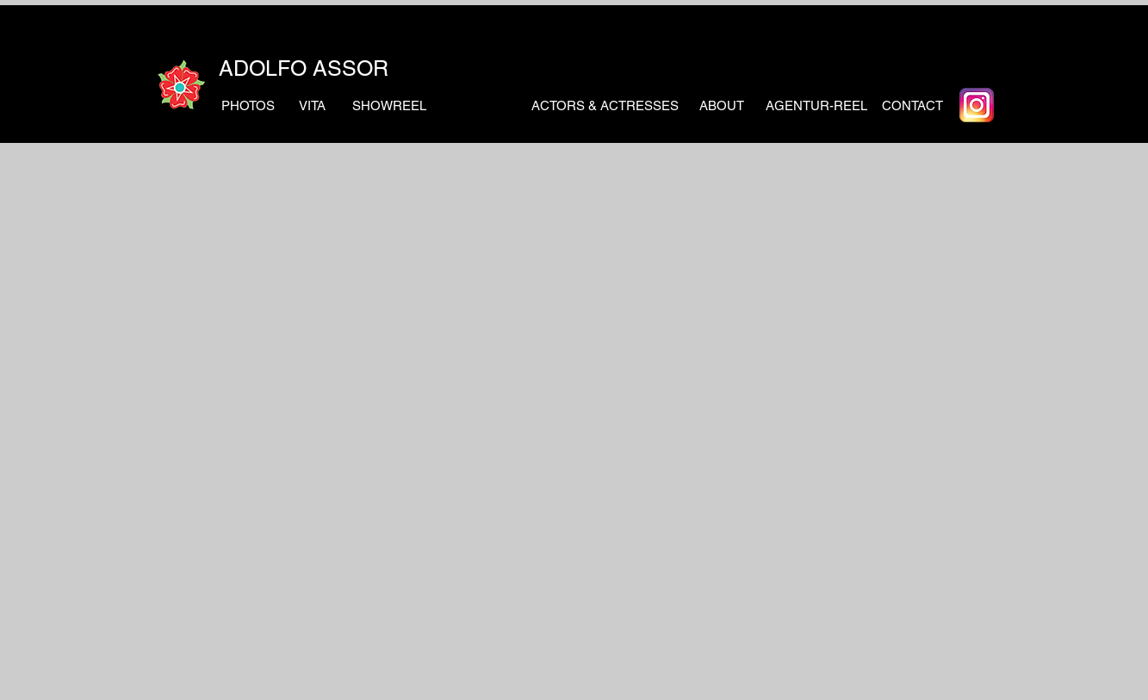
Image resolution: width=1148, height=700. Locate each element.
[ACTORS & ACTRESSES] (605, 105)
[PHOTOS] (248, 105)
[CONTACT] (913, 105)
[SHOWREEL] (389, 105)
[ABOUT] (722, 105)
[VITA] (312, 105)
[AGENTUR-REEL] (816, 105)
